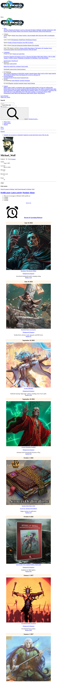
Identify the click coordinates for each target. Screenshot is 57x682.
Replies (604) (28, 630)
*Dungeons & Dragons (15, 56)
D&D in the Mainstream (20, 93)
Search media (24, 66)
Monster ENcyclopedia (33, 45)
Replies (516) (28, 277)
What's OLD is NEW (43, 73)
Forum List (15, 53)
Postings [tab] (26, 193)
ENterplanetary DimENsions (18, 39)
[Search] (8, 97)
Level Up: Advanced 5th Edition (28, 30)
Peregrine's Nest (21, 42)
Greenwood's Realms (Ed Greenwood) (13, 49)
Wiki (5, 63)
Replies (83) (28, 454)
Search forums (7, 60)
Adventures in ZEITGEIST (18, 73)
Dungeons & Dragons (14, 30)
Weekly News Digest (17, 35)
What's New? (7, 121)
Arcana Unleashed (28, 388)
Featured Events (24, 77)
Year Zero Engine (12, 31)
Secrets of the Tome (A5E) (28, 506)
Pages (7, 63)
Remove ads (28, 202)
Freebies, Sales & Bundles (29, 35)
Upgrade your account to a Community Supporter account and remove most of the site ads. (26, 135)
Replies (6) (28, 336)
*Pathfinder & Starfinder (24, 58)
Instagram (27, 80)
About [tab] (32, 193)
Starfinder (44, 30)
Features (6, 86)
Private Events (16, 77)
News (5, 28)
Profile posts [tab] (5, 193)
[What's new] (4, 97)
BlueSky (17, 80)
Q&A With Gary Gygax (9, 91)
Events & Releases (8, 76)
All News (6, 30)
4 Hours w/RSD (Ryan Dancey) (27, 48)
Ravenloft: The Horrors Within (28, 271)
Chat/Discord (14, 60)
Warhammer (50, 30)
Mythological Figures (31, 39)
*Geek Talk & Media (43, 58)
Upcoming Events (8, 77)
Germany (13, 159)
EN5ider (9, 73)
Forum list (6, 56)
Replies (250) (28, 395)
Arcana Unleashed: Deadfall (28, 447)
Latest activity (13, 63)
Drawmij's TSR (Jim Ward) (30, 49)
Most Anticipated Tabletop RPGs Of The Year (34, 87)
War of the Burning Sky (22, 75)
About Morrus (41, 93)
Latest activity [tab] (16, 193)
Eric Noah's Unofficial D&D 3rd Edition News (26, 89)
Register (6, 124)
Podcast (33, 83)
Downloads (6, 69)
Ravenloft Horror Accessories (28, 329)
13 (4, 179)
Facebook (22, 80)
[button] (2, 17)
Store (5, 73)
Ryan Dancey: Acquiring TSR (49, 90)
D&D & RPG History (32, 93)
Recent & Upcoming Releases (33, 217)
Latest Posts (21, 53)
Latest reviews (13, 69)
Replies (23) (28, 512)
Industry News (20, 31)
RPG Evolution (29, 42)
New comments (17, 66)
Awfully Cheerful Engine (31, 73)
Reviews (26, 31)
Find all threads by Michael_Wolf (26, 189)
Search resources (21, 69)
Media (5, 66)
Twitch (29, 83)
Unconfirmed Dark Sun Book (28, 623)
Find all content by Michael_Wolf (9, 189)
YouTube (16, 83)
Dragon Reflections (33, 31)
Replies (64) (28, 571)
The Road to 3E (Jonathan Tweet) (43, 48)
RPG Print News (40, 35)
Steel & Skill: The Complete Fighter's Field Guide (28, 564)
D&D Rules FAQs (20, 91)
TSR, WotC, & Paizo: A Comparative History (36, 91)
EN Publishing (34, 58)
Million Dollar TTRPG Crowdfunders (13, 87)
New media (10, 66)
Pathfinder (38, 30)
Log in (2, 128)
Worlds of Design (12, 42)
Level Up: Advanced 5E (34, 75)
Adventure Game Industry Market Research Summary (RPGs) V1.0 (24, 90)
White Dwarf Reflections (45, 31)
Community (7, 52)
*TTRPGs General (12, 58)
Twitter (13, 80)
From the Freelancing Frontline (19, 45)
